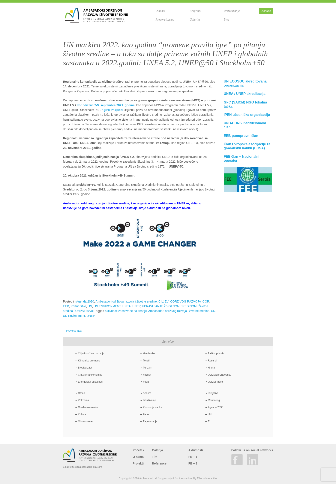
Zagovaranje (150, 421)
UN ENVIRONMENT (107, 306)
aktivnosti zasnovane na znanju (126, 311)
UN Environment (74, 316)
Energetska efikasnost (90, 381)
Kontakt (266, 10)
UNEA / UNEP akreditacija (245, 94)
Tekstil (146, 360)
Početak (138, 450)
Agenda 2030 (85, 301)
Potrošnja (83, 400)
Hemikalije (149, 353)
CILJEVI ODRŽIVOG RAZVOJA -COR (183, 301)
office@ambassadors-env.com (86, 467)
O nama (160, 10)
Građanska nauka (88, 407)
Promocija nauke (152, 407)
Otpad (81, 393)
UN (90, 306)
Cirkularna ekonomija (90, 374)
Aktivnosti (195, 450)
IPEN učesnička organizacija (247, 115)
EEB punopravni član (241, 136)
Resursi (212, 360)
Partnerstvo (78, 306)
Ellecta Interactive (207, 478)
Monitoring (214, 400)
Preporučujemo (165, 19)
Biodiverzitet (85, 367)
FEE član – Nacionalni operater (241, 158)
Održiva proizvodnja (219, 374)
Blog (226, 19)
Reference (159, 463)
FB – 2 (192, 463)
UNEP (136, 306)
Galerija (195, 19)
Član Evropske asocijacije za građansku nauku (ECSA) (247, 146)
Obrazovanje (85, 421)
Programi (195, 10)
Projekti (138, 463)
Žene (146, 414)
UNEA (126, 306)
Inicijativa (213, 393)
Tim (154, 457)
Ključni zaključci (112, 110)
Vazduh (147, 374)
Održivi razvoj (216, 381)
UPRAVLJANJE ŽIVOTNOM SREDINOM (169, 306)
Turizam (147, 367)
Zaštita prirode (216, 353)
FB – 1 (192, 457)
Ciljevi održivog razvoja (91, 353)
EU (210, 421)
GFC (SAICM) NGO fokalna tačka (245, 104)
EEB (66, 306)
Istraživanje (149, 400)
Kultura (82, 414)
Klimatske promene (89, 360)
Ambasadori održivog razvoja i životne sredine (126, 301)
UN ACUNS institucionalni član (245, 125)
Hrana (211, 367)
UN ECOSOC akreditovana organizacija (245, 83)
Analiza (147, 393)
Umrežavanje (232, 10)
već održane (106, 105)
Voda (146, 381)
